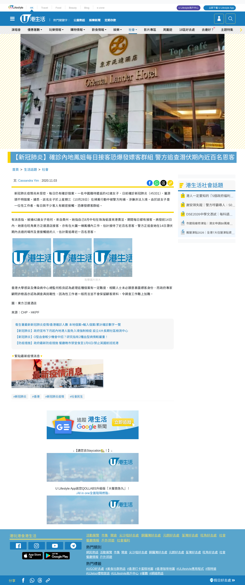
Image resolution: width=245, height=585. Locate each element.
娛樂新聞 (94, 20)
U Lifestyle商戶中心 (188, 8)
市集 (104, 535)
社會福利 (123, 540)
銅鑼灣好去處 (151, 535)
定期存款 (110, 20)
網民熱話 (92, 552)
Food (58, 7)
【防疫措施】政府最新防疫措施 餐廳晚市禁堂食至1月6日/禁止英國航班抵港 (66, 343)
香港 (37, 396)
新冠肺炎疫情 (55, 396)
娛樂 (116, 29)
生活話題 (30, 169)
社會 (132, 29)
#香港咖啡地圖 (165, 568)
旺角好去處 (208, 535)
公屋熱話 (79, 20)
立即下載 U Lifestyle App (221, 8)
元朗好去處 (171, 535)
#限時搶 (210, 568)
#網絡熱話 (156, 573)
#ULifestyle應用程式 (190, 568)
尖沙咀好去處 (129, 535)
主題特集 (227, 29)
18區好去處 (187, 29)
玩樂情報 (55, 29)
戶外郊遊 (107, 540)
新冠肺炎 (20, 396)
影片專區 (150, 29)
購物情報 (76, 29)
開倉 (113, 535)
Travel (44, 7)
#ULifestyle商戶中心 (125, 573)
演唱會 (16, 29)
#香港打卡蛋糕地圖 (140, 568)
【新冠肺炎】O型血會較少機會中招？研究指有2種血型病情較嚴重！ (61, 337)
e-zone (101, 7)
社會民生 (77, 396)
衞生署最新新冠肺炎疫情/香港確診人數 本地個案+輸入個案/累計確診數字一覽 (68, 324)
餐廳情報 (92, 540)
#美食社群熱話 (115, 568)
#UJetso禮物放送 (98, 573)
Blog (86, 7)
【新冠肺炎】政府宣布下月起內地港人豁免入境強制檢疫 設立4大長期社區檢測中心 (71, 330)
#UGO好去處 (95, 568)
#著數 (144, 573)
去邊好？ (208, 29)
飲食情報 (98, 29)
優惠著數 (34, 29)
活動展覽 (92, 535)
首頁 (15, 169)
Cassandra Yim (28, 180)
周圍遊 (167, 29)
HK (31, 7)
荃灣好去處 (190, 535)
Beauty (73, 7)
